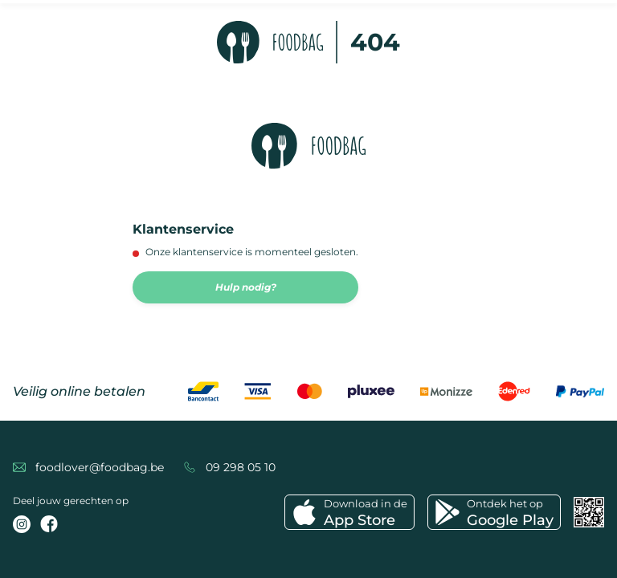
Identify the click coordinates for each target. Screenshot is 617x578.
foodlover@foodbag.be (99, 467)
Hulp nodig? (245, 287)
